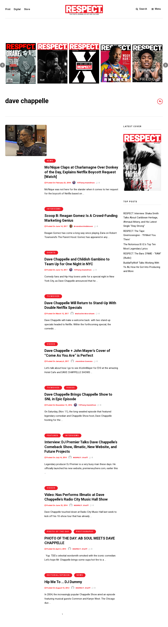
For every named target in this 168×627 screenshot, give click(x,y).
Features (52, 383)
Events (51, 212)
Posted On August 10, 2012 (56, 526)
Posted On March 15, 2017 (56, 270)
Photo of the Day (58, 472)
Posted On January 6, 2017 (56, 315)
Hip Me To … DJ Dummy (63, 520)
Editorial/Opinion (58, 513)
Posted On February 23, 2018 (57, 149)
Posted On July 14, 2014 (55, 405)
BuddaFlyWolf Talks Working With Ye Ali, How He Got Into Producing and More (141, 267)
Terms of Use (12, 603)
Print (7, 9)
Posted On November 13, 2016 (58, 355)
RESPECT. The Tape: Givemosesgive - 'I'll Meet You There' (139, 235)
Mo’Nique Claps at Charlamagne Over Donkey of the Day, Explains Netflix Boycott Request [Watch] (81, 138)
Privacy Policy (29, 603)
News (50, 127)
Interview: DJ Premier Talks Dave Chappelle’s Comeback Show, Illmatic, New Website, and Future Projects (80, 394)
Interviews (54, 172)
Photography (85, 472)
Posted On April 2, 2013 (55, 490)
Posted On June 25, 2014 (55, 449)
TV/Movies (53, 253)
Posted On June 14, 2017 (55, 189)
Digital (17, 9)
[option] (21, 63)
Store (27, 9)
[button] (2, 65)
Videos (51, 298)
